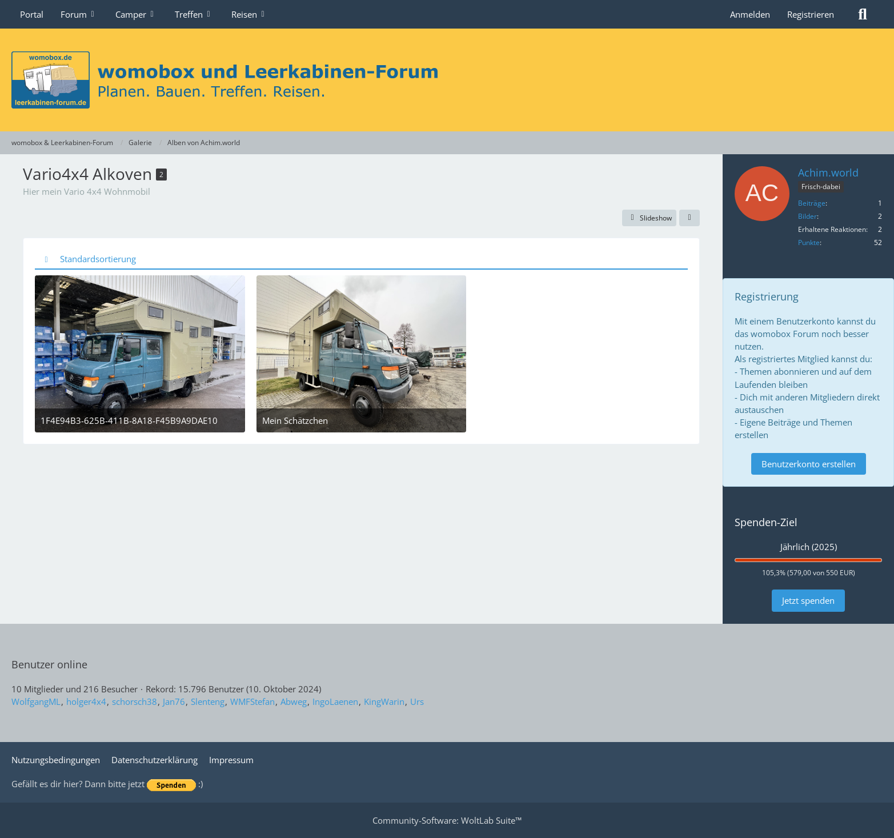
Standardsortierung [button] (98, 258)
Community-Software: (447, 820)
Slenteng (207, 701)
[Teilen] (689, 218)
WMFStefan (252, 701)
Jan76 (174, 701)
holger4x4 (86, 701)
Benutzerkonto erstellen (808, 464)
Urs (417, 701)
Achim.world (828, 172)
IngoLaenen (335, 701)
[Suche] (863, 14)
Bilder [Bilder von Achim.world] (807, 216)
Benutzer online (49, 664)
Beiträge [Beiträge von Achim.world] (811, 203)
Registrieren (810, 14)
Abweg (293, 701)
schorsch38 (134, 701)
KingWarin (384, 701)
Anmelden (750, 14)
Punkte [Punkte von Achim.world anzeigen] (809, 242)
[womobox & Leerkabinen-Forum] (447, 80)
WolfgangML (36, 701)
